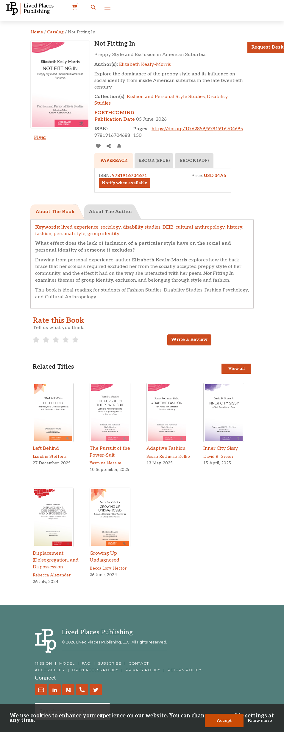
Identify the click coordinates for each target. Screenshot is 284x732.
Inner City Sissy (220, 448)
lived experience (80, 227)
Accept (224, 720)
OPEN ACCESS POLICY (95, 670)
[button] (93, 7)
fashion (43, 234)
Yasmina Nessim (105, 463)
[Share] (108, 146)
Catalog (55, 32)
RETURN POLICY (184, 670)
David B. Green (218, 456)
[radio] (36, 340)
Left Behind (46, 448)
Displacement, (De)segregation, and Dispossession (56, 560)
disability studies (141, 227)
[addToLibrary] (98, 146)
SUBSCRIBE (109, 663)
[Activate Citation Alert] (119, 146)
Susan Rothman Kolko (168, 456)
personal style (69, 234)
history (234, 227)
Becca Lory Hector (108, 568)
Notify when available (124, 182)
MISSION (43, 663)
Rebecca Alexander (52, 575)
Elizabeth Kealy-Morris (145, 64)
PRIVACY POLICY (143, 670)
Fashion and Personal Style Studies (166, 97)
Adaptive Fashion (165, 448)
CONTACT (139, 663)
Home (36, 32)
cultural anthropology (200, 227)
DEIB (168, 227)
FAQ (86, 663)
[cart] (75, 7)
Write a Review (189, 339)
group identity (104, 234)
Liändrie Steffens (50, 456)
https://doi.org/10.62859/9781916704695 (197, 129)
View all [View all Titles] (236, 368)
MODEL (67, 663)
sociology (111, 227)
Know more (260, 720)
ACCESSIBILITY (50, 670)
